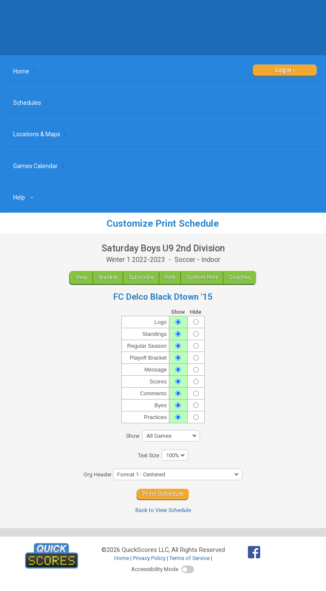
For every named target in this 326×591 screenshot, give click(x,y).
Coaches (239, 277)
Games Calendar (35, 166)
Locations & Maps (36, 134)
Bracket (107, 277)
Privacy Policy (149, 558)
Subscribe (141, 277)
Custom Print (201, 277)
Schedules (27, 102)
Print (169, 277)
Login (283, 70)
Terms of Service (189, 558)
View (81, 277)
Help (24, 197)
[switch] (187, 569)
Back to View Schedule (163, 510)
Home (21, 71)
